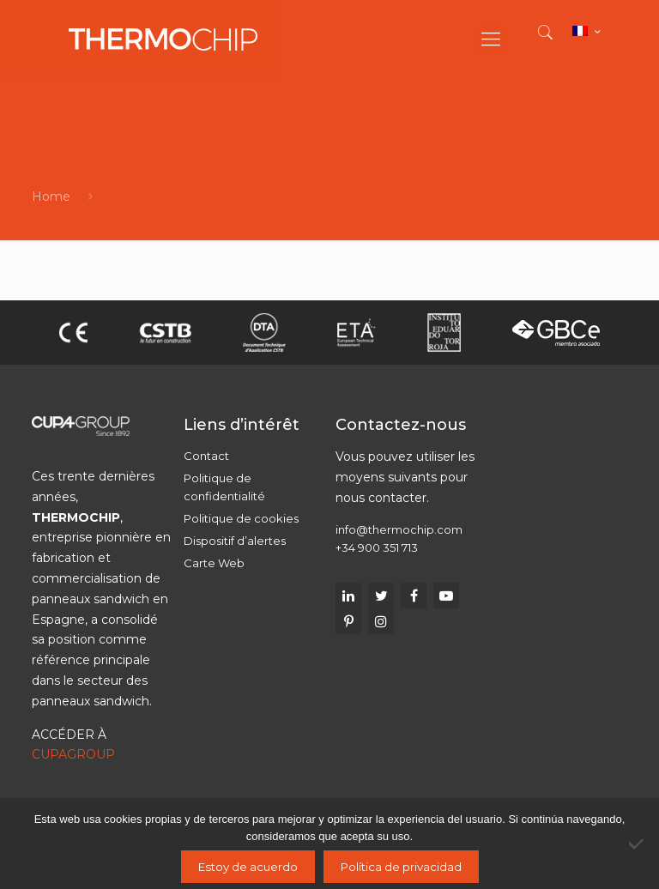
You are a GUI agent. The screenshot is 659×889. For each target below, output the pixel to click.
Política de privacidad (401, 867)
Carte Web (214, 563)
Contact (206, 456)
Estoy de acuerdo (248, 867)
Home (51, 196)
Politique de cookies (241, 518)
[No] (637, 843)
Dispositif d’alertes (235, 540)
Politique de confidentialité (224, 487)
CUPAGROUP (73, 754)
